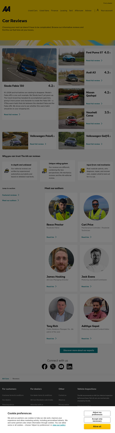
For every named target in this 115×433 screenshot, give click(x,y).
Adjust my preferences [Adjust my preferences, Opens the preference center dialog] (97, 413)
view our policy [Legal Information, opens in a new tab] (59, 425)
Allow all (97, 426)
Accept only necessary (97, 420)
